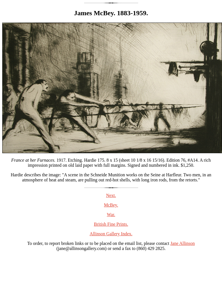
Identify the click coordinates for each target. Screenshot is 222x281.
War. (111, 214)
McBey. (111, 205)
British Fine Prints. (111, 224)
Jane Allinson (182, 243)
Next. (111, 195)
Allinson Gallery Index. (111, 233)
